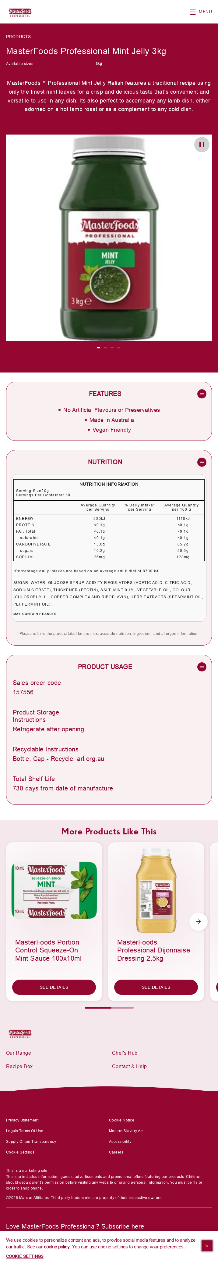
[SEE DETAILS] (54, 987)
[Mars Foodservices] (22, 1033)
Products (18, 36)
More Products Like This (108, 831)
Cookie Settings (20, 1152)
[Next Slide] (198, 921)
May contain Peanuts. (35, 614)
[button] (204, 12)
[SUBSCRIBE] (26, 1243)
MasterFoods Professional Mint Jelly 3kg (86, 51)
